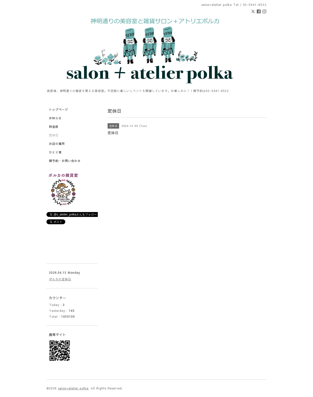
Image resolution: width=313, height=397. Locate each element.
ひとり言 (55, 152)
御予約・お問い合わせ (65, 161)
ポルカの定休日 (60, 279)
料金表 (53, 127)
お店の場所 (57, 144)
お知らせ (55, 118)
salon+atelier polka (73, 388)
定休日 (53, 135)
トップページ (58, 110)
